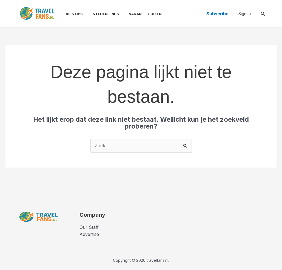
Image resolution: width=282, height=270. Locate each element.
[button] (217, 14)
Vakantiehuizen (140, 14)
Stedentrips (102, 14)
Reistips (71, 14)
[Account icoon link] (244, 13)
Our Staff (89, 227)
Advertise (89, 234)
